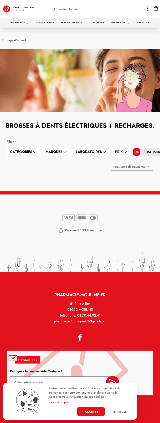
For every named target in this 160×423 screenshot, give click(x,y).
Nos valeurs (144, 22)
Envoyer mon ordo (71, 22)
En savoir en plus (59, 402)
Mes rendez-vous (45, 22)
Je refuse (120, 412)
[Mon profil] (147, 8)
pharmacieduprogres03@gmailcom (80, 323)
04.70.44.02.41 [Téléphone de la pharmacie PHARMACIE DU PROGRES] (88, 317)
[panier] (155, 8)
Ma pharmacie (96, 22)
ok (136, 152)
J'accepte (91, 412)
